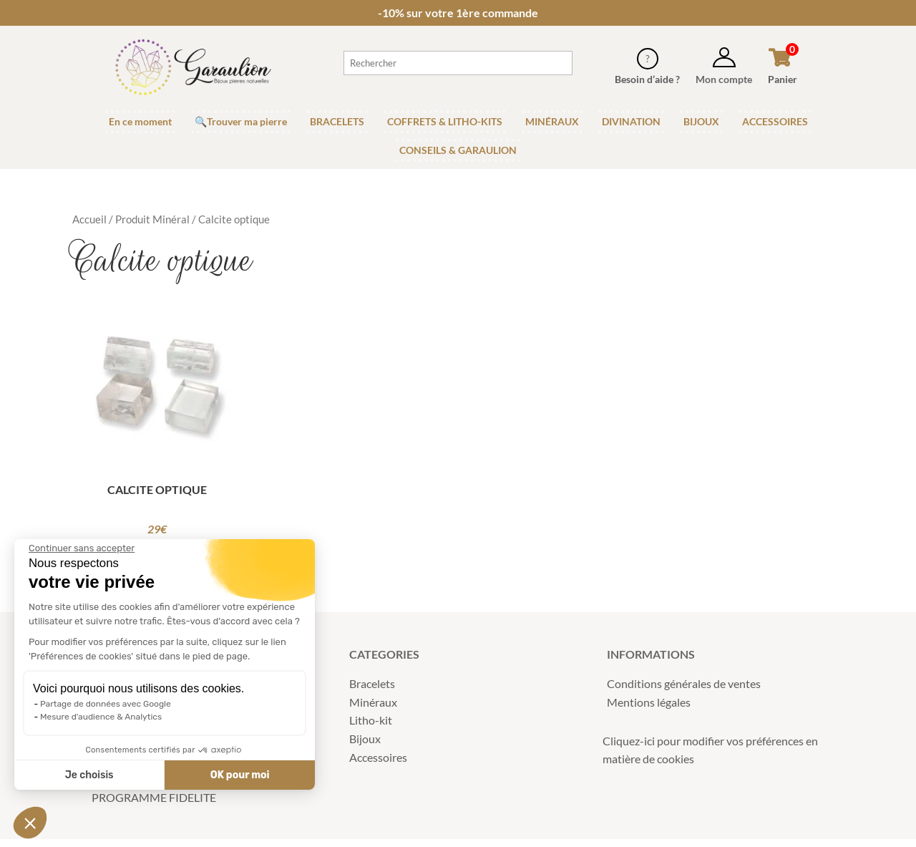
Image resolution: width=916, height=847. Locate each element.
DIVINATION (631, 121)
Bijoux (365, 746)
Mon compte (724, 79)
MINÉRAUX (552, 121)
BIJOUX (701, 121)
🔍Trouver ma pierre (241, 121)
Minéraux (373, 709)
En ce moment (140, 121)
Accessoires (378, 764)
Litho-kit (370, 728)
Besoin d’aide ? (647, 79)
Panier (782, 79)
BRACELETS (337, 121)
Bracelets (372, 691)
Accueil (89, 219)
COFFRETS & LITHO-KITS (444, 121)
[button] (30, 822)
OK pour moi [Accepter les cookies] (181, 775)
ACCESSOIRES (775, 121)
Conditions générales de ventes (684, 691)
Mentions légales (649, 709)
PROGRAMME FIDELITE (154, 804)
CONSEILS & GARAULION (458, 150)
